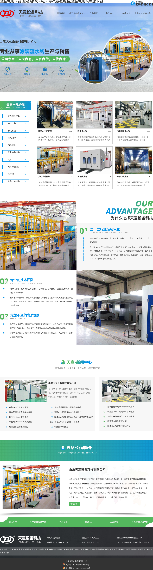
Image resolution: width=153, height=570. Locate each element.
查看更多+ (74, 504)
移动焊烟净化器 (136, 549)
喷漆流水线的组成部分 (18, 427)
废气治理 (12, 138)
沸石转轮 (12, 145)
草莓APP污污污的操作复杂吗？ (67, 412)
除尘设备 (12, 123)
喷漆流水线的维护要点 (18, 417)
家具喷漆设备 (14, 167)
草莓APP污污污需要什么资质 (66, 422)
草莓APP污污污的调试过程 (20, 422)
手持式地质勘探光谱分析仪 (102, 549)
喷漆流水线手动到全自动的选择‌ (120, 411)
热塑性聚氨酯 (28, 549)
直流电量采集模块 (41, 549)
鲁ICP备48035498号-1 (82, 565)
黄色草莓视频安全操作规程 (20, 412)
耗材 (10, 160)
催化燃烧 (12, 131)
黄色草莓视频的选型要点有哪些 (67, 407)
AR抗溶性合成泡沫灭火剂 (59, 549)
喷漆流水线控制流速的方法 (118, 426)
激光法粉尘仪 (86, 549)
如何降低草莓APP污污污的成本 (120, 407)
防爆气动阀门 (74, 549)
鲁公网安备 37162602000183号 (76, 568)
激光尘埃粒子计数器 (122, 549)
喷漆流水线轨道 (61, 427)
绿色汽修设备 (14, 181)
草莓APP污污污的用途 (18, 407)
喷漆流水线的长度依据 (117, 421)
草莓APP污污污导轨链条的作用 (120, 416)
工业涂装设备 (14, 152)
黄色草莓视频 (14, 116)
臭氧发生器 (17, 549)
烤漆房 (11, 174)
